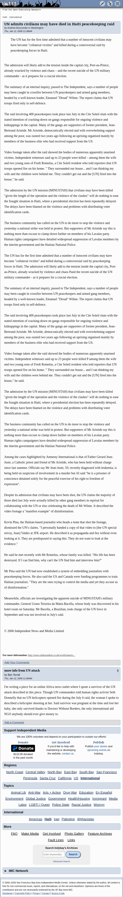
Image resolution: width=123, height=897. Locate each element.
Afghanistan (85, 819)
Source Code (58, 893)
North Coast (14, 772)
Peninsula (30, 778)
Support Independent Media (25, 730)
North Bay (55, 772)
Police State (60, 804)
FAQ (14, 833)
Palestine (68, 819)
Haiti (5, 17)
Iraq (56, 819)
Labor (23, 804)
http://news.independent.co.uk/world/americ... (51, 655)
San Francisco (106, 772)
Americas (35, 819)
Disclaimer (7, 893)
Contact (46, 893)
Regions (10, 765)
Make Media (30, 833)
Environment (14, 798)
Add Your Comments (16, 662)
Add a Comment (14, 722)
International (15, 17)
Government (57, 798)
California (64, 778)
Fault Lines (56, 840)
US (76, 778)
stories (100, 746)
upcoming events (97, 750)
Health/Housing (79, 798)
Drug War (70, 792)
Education (86, 792)
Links (71, 840)
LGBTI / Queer (39, 804)
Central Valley (35, 772)
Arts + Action (52, 792)
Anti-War (34, 792)
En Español (104, 792)
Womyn (99, 804)
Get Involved (52, 833)
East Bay (70, 772)
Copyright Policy (23, 893)
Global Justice (36, 798)
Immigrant (99, 798)
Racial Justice (81, 804)
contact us (68, 753)
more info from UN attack (22, 670)
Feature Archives (100, 833)
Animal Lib (18, 792)
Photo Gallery (74, 833)
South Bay (86, 772)
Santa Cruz (48, 778)
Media (113, 798)
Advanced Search (61, 861)
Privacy (36, 893)
